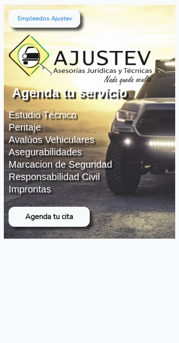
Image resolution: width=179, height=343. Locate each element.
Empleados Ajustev (45, 18)
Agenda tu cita (49, 217)
